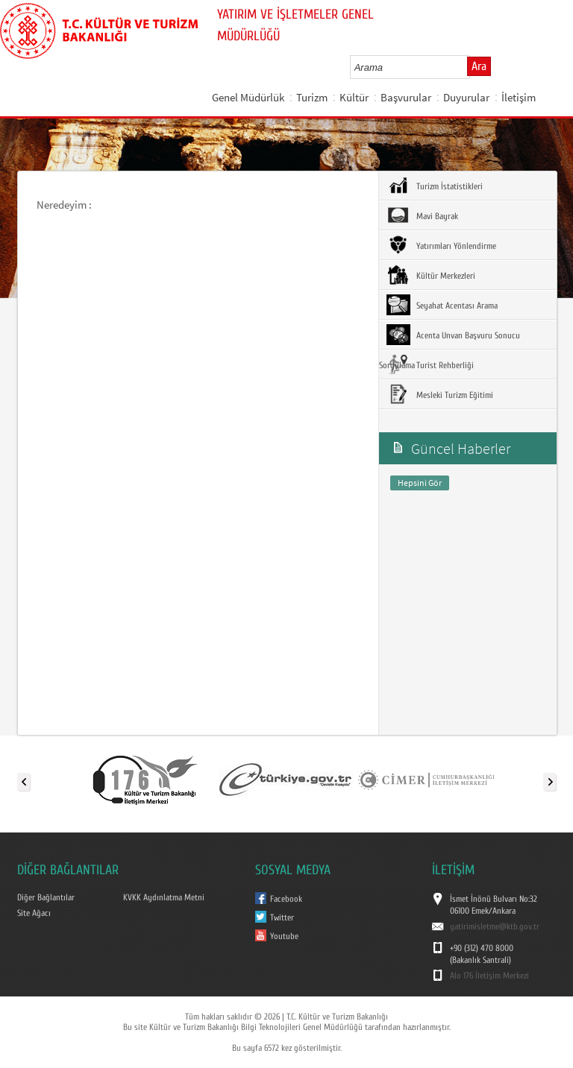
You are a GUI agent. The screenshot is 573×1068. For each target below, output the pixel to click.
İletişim (518, 97)
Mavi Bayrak (422, 215)
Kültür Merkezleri (430, 275)
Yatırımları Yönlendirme (441, 245)
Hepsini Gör (420, 482)
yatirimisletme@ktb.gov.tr (494, 926)
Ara (479, 66)
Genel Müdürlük (248, 97)
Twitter (282, 917)
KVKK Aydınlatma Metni (163, 897)
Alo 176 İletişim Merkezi (489, 975)
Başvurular (406, 97)
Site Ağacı (34, 913)
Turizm (312, 97)
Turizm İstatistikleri (434, 185)
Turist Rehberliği (430, 364)
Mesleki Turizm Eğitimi (439, 394)
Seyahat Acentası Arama (442, 304)
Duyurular (466, 97)
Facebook (286, 899)
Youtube (284, 936)
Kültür (354, 97)
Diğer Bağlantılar (46, 897)
